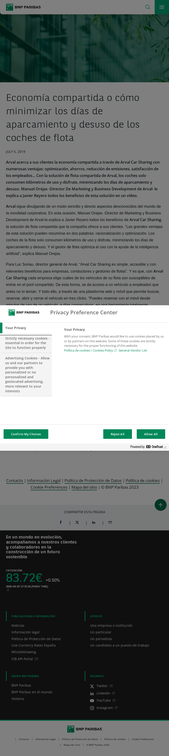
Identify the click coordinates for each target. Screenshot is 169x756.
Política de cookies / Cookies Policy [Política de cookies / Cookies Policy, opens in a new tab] (88, 350)
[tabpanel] (114, 341)
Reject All (118, 434)
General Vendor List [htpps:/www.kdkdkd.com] (133, 350)
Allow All (151, 434)
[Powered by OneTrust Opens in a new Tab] (148, 448)
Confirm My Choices (26, 434)
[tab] (26, 328)
